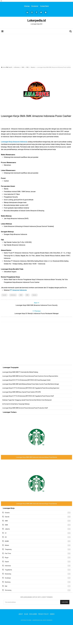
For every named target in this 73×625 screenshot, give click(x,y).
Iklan (26, 614)
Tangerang (8, 549)
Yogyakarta (8, 570)
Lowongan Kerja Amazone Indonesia (14, 142)
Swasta (34, 295)
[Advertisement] (36, 49)
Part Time (8, 553)
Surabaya (8, 578)
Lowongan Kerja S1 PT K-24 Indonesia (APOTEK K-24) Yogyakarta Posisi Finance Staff (28, 396)
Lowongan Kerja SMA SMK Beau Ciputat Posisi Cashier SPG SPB (21, 392)
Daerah (4, 295)
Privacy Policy (43, 614)
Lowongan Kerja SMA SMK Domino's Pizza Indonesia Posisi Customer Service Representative (30, 376)
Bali (6, 586)
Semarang (8, 590)
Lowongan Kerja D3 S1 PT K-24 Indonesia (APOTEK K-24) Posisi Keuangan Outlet (26, 380)
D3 (6, 537)
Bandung (7, 582)
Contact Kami (44, 6)
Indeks (52, 614)
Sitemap (26, 6)
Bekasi (7, 545)
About (21, 614)
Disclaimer (34, 6)
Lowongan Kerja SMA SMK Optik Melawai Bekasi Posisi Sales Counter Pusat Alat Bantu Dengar (30, 384)
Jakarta (7, 529)
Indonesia (13, 295)
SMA (21, 295)
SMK (27, 295)
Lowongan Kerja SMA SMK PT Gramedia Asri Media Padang (20, 372)
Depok (7, 561)
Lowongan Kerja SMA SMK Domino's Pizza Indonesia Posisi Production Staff (25, 408)
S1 (6, 533)
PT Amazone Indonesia (18, 290)
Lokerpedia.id (36, 620)
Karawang (8, 574)
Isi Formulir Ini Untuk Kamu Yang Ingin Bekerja (15, 404)
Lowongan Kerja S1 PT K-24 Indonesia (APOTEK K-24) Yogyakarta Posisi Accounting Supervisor (30, 388)
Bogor (7, 557)
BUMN (7, 541)
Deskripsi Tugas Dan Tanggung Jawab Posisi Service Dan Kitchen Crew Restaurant (27, 400)
